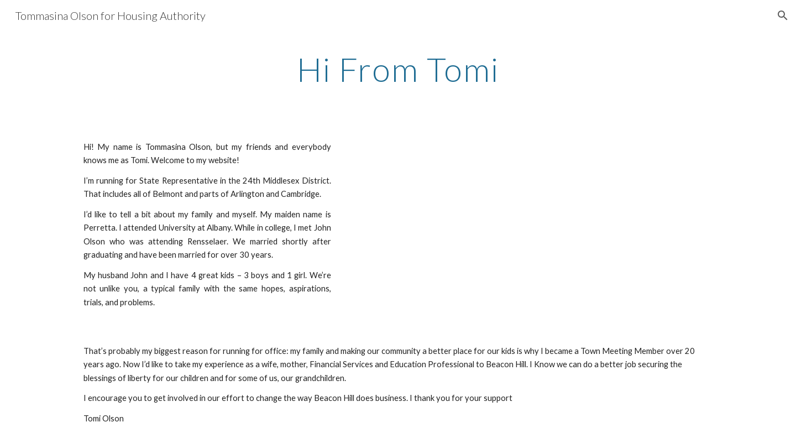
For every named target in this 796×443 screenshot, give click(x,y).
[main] (398, 69)
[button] (782, 15)
